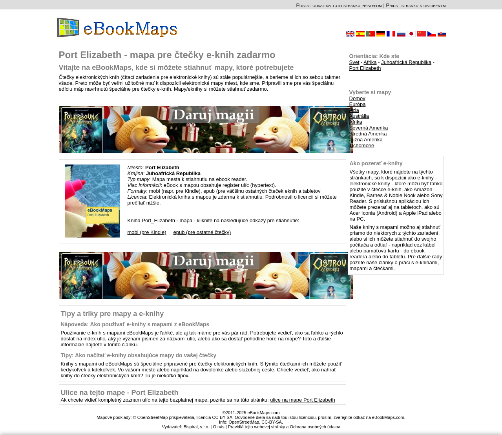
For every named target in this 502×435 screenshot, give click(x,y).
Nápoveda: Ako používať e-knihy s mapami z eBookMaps (135, 324)
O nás (218, 426)
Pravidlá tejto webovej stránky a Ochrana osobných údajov (284, 426)
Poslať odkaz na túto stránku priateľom (339, 5)
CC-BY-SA (271, 422)
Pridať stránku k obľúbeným (415, 5)
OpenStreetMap (244, 422)
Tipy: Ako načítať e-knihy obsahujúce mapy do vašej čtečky (139, 355)
